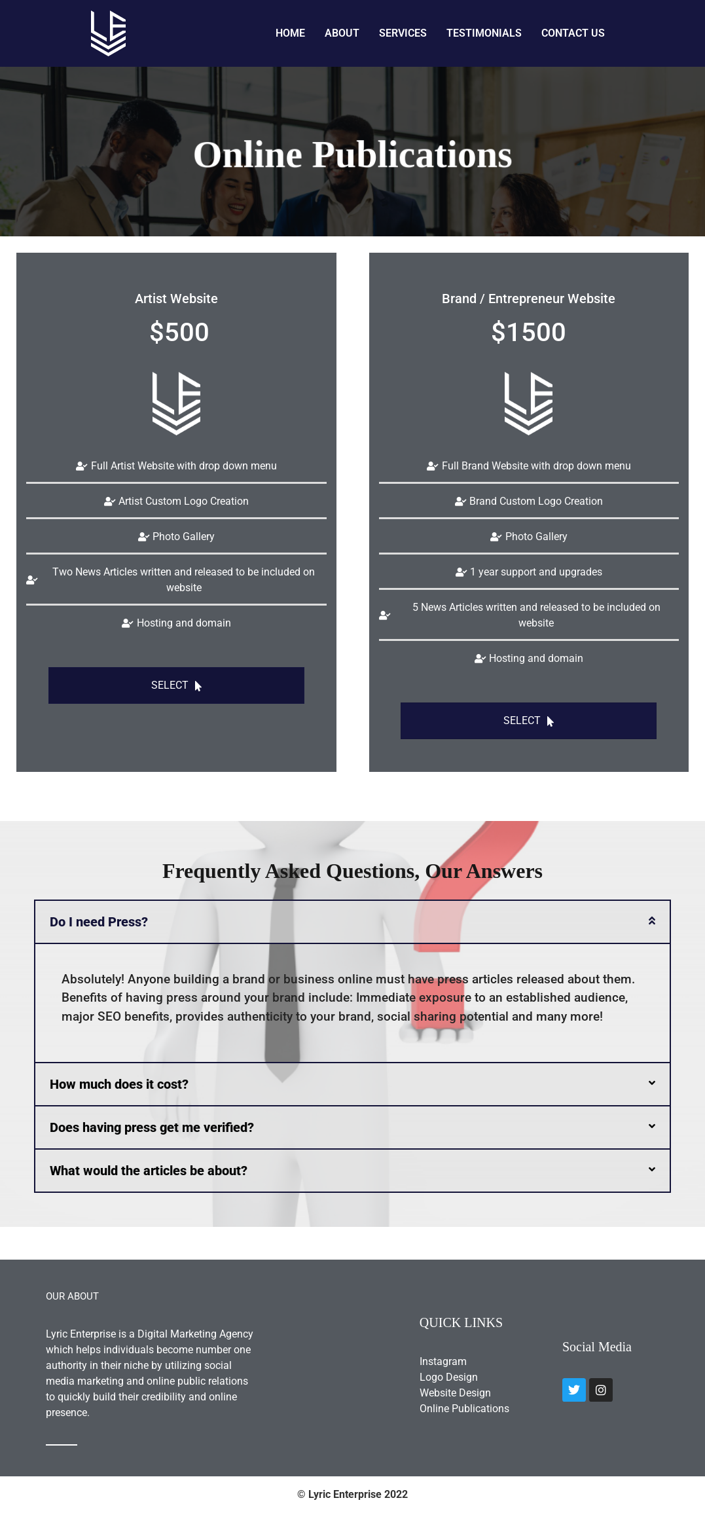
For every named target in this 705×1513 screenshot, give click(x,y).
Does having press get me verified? (152, 1127)
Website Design (455, 1393)
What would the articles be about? (148, 1170)
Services (403, 33)
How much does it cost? (119, 1084)
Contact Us (573, 33)
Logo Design (449, 1377)
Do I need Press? (99, 922)
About (342, 33)
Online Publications (464, 1408)
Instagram (443, 1361)
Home (290, 33)
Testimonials (484, 33)
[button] (352, 922)
